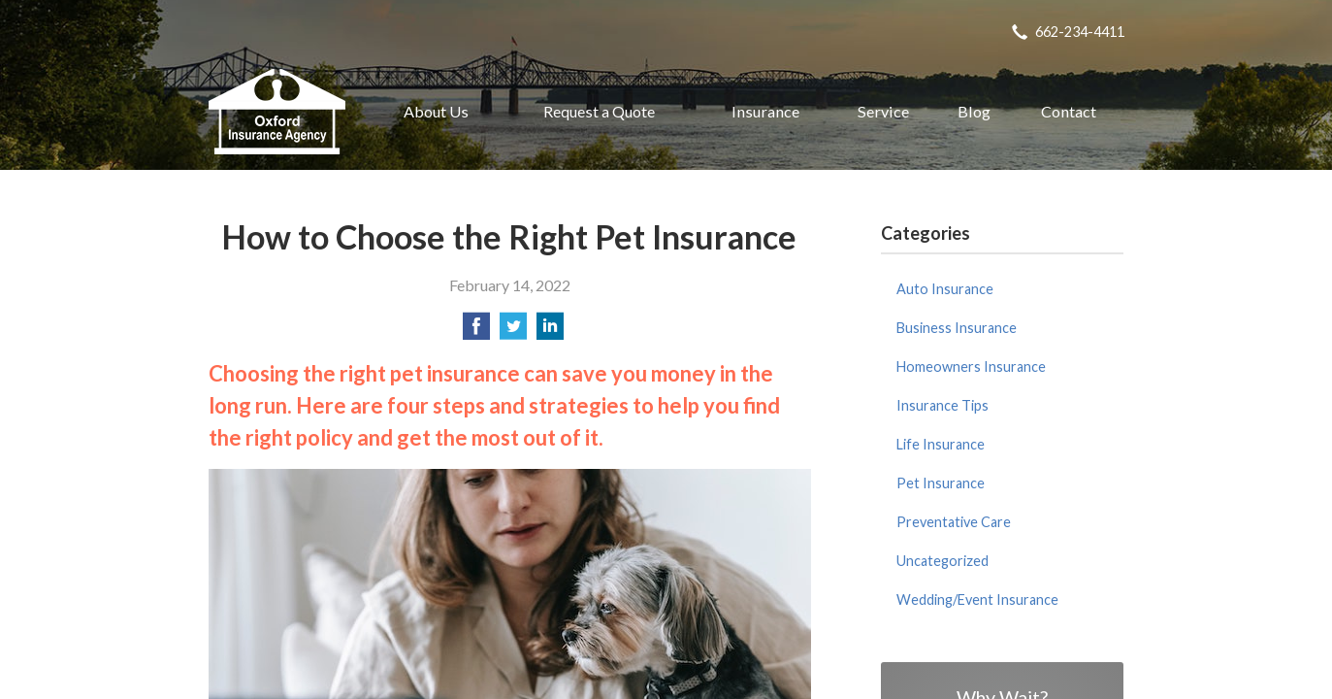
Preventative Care (953, 522)
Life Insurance (940, 444)
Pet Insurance (940, 483)
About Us (436, 111)
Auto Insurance (944, 289)
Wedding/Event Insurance (977, 599)
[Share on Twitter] (513, 331)
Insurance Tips (942, 405)
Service (883, 111)
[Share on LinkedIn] (550, 331)
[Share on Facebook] (476, 331)
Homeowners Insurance (971, 366)
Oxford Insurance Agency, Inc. (277, 111)
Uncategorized (942, 560)
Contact (1068, 111)
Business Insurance (956, 327)
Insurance (765, 111)
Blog (974, 111)
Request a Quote (599, 111)
